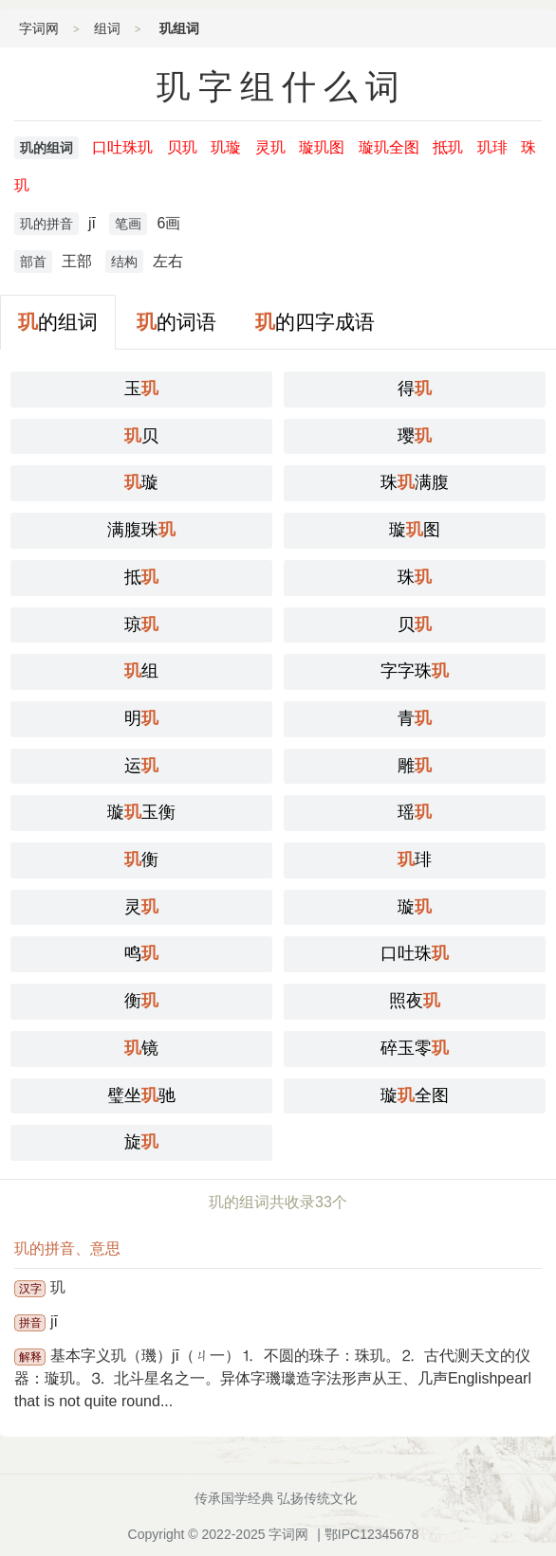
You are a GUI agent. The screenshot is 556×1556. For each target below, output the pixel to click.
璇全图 (414, 1095)
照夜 (414, 1000)
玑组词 (179, 28)
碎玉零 (414, 1048)
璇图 (414, 529)
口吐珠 (414, 953)
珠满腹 (414, 482)
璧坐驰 (141, 1095)
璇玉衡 (141, 812)
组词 (107, 28)
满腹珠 (141, 529)
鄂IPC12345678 (371, 1534)
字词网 (39, 28)
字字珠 (414, 670)
